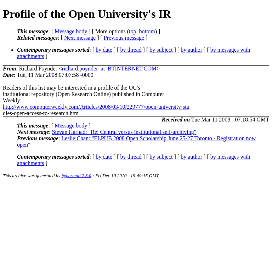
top (132, 31)
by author (191, 50)
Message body (71, 31)
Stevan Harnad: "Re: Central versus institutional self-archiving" (124, 132)
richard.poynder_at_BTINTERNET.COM (109, 69)
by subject (160, 50)
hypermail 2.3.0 (76, 175)
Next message (80, 38)
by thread (131, 50)
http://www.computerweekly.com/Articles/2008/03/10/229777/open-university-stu (96, 107)
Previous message (124, 38)
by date (104, 50)
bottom (147, 31)
